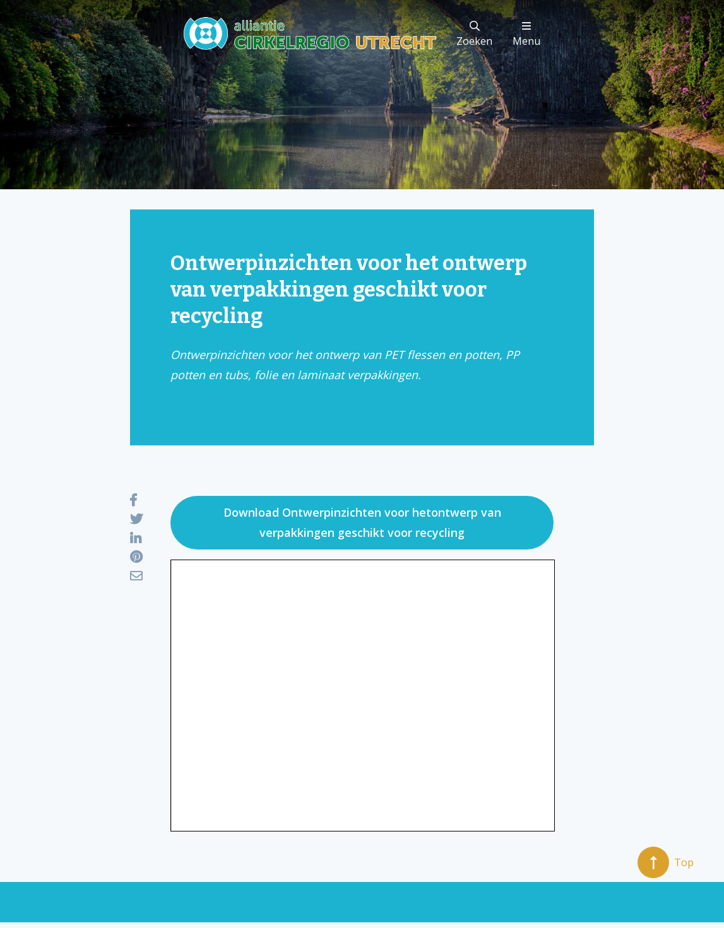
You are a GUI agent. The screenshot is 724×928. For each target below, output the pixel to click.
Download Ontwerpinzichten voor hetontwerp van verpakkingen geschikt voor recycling (362, 522)
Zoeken (474, 34)
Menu (526, 34)
